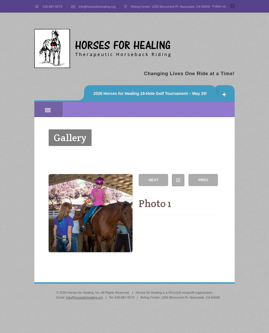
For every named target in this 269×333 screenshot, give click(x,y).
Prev (203, 180)
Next (154, 180)
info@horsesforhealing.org (84, 297)
